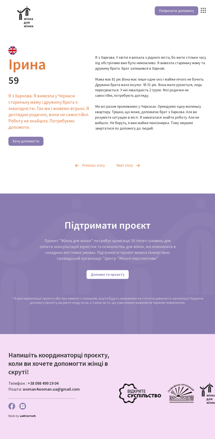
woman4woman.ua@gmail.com (51, 389)
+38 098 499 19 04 (43, 383)
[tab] (12, 50)
